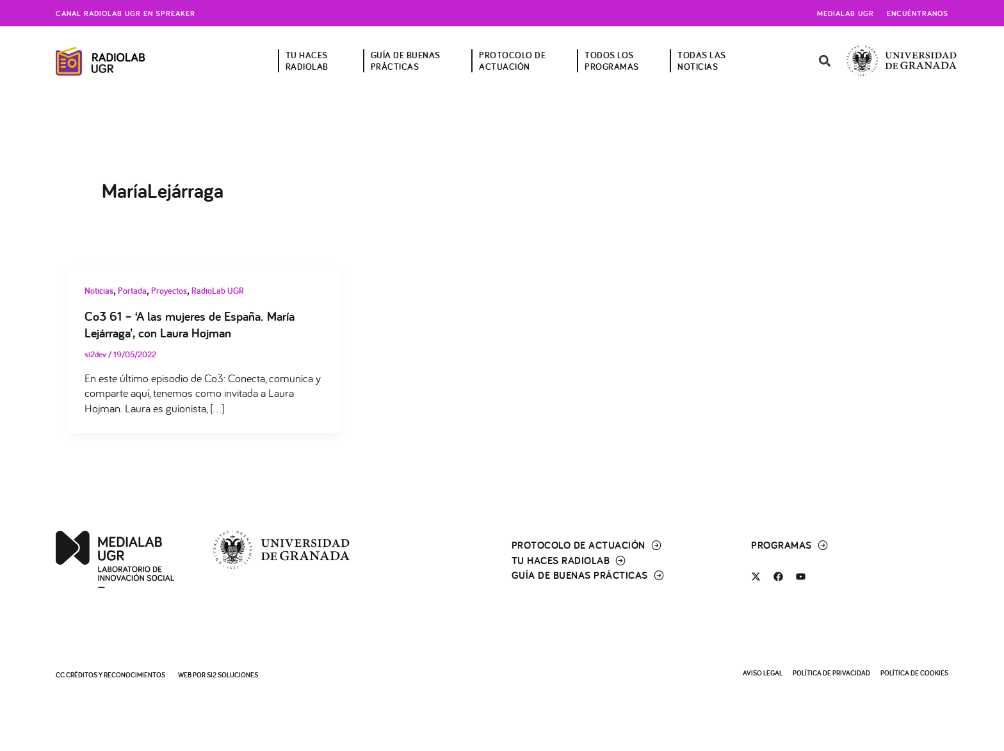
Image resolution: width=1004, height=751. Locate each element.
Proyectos (169, 290)
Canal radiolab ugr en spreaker (125, 13)
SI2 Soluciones (232, 674)
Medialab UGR (845, 13)
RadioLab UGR (217, 290)
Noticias (99, 290)
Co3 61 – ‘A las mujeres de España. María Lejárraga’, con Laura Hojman (190, 324)
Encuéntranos (917, 13)
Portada (132, 290)
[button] (825, 61)
